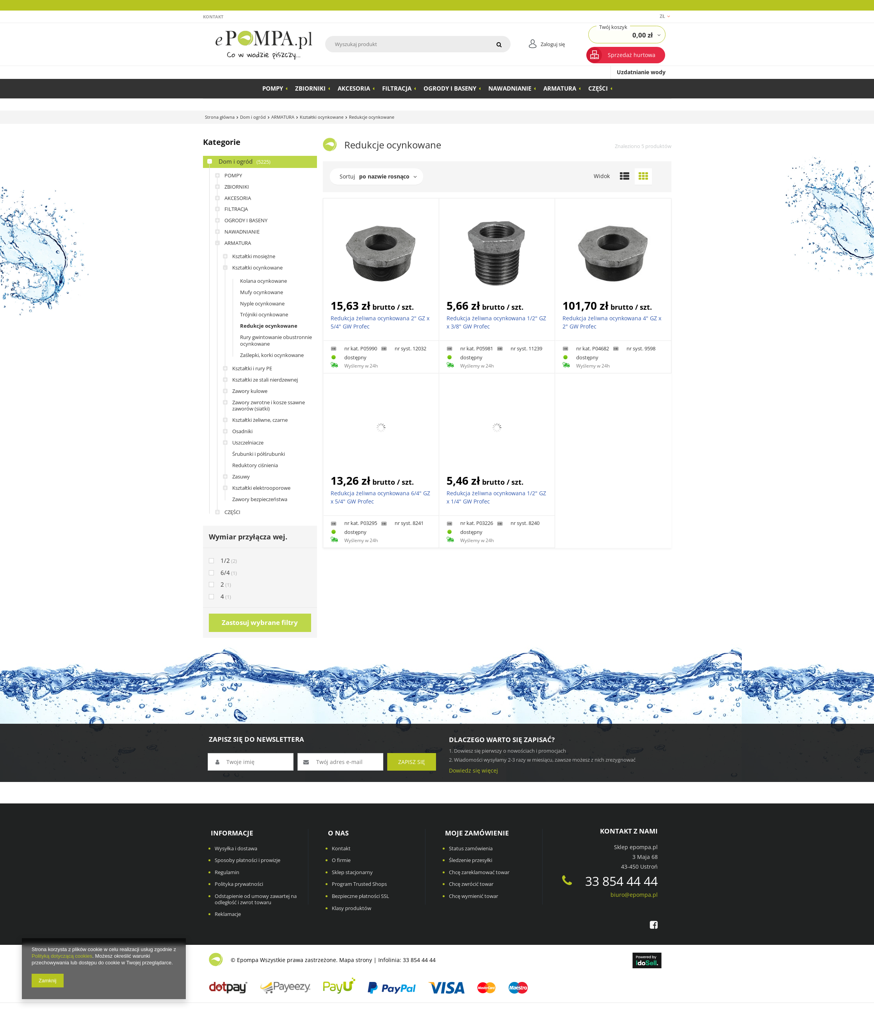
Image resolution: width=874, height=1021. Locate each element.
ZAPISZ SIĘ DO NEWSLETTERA (256, 739)
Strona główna (220, 117)
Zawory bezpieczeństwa (259, 499)
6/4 (225, 573)
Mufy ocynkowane (261, 292)
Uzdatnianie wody (641, 72)
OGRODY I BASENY (450, 88)
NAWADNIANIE (509, 88)
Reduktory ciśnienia (255, 465)
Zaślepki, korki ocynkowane (272, 355)
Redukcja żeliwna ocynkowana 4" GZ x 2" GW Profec (611, 322)
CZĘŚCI (598, 88)
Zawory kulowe (249, 390)
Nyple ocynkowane (262, 303)
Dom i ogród (253, 117)
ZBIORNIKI (310, 88)
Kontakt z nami (629, 831)
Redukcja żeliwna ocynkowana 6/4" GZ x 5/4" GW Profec (380, 497)
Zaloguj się (553, 44)
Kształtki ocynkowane (322, 117)
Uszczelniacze (247, 442)
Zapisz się (411, 762)
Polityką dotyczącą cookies (62, 956)
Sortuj (347, 176)
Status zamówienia (471, 849)
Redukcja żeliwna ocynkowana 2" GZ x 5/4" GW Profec (380, 322)
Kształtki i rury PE (252, 368)
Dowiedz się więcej (473, 770)
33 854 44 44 (610, 881)
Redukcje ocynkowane (268, 325)
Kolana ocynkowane (263, 280)
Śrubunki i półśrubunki (258, 453)
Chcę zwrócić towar (471, 884)
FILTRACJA (396, 88)
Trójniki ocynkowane (264, 314)
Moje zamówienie (477, 833)
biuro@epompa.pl (634, 894)
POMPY (272, 88)
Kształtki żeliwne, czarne (260, 419)
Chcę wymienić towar (473, 896)
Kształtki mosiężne (253, 256)
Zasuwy (241, 476)
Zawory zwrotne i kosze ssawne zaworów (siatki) (268, 405)
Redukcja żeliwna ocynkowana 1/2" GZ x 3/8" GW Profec (496, 322)
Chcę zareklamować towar (479, 872)
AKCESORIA (354, 88)
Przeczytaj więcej (537, 5)
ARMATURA (559, 88)
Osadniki (242, 431)
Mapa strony (355, 960)
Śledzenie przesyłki (470, 860)
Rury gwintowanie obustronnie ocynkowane (276, 340)
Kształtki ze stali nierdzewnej (265, 379)
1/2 (225, 561)
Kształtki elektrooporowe (261, 487)
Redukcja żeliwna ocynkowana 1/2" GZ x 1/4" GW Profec (496, 497)
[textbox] (406, 44)
